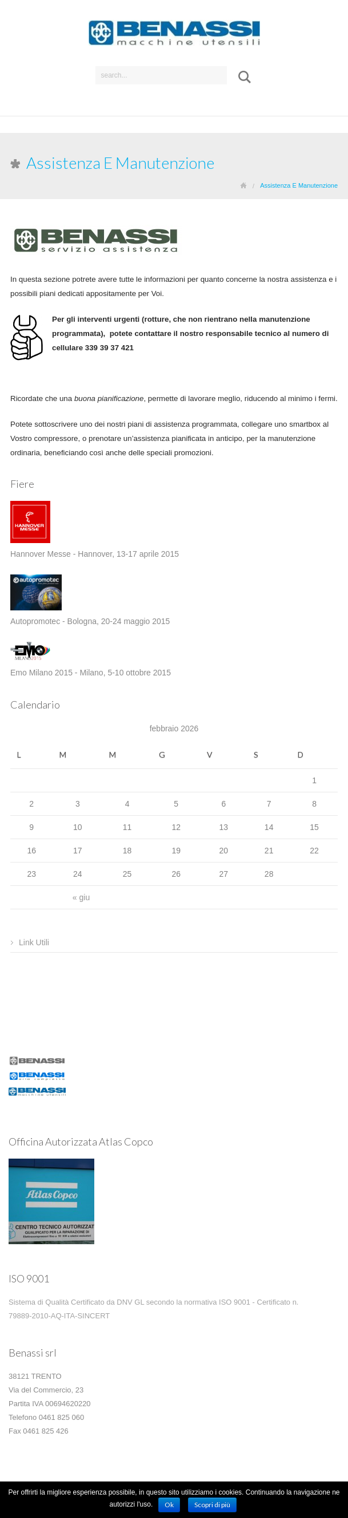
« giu (81, 897)
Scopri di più (212, 1504)
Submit (240, 77)
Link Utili (34, 942)
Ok (169, 1504)
